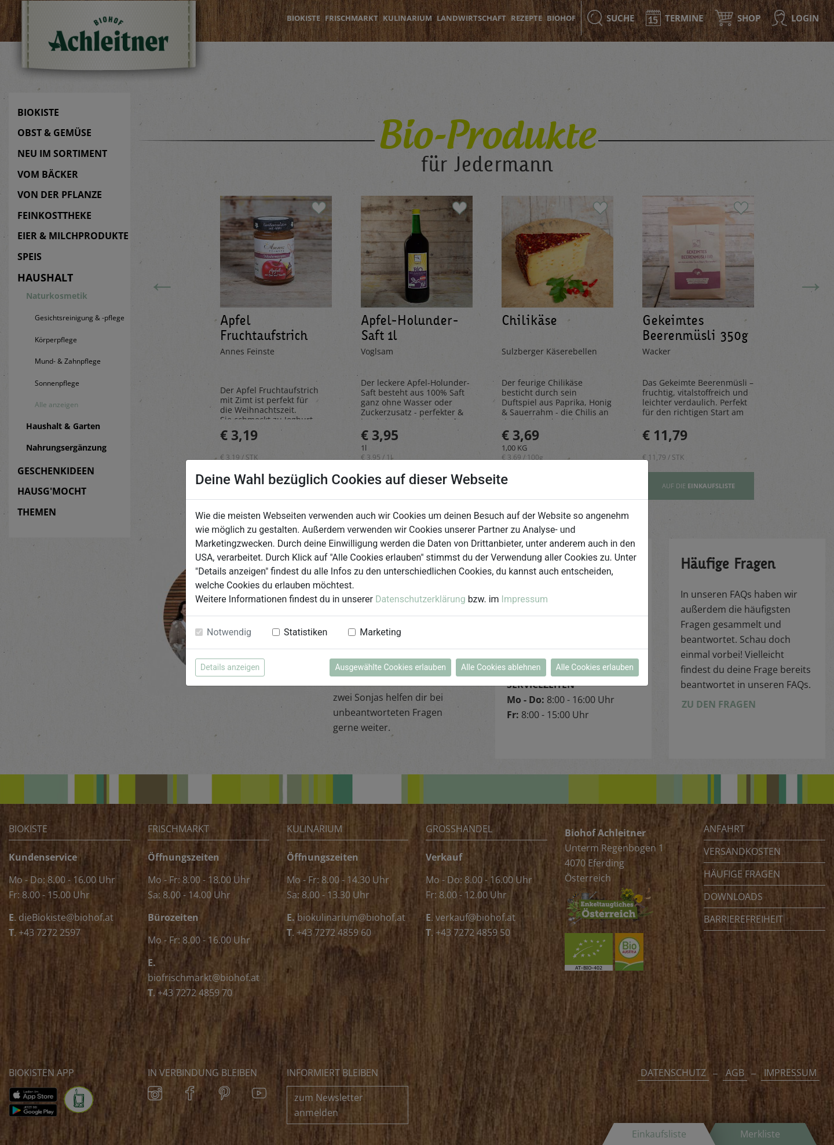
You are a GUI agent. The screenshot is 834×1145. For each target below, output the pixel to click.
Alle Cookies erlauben (595, 667)
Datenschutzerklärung (420, 599)
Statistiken (305, 632)
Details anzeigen (229, 667)
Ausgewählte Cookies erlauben (390, 667)
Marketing (380, 632)
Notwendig (229, 632)
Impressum (525, 599)
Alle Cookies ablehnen (500, 667)
